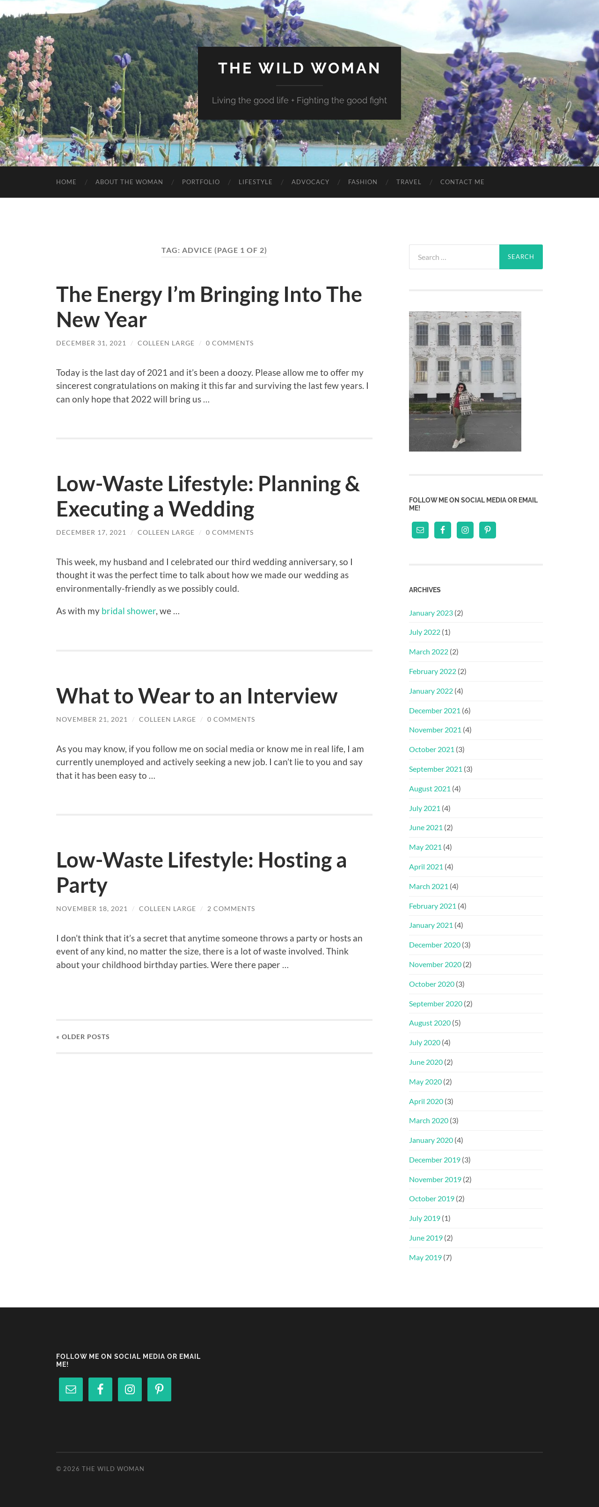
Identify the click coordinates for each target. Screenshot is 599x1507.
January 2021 (431, 924)
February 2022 (432, 671)
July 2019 (424, 1217)
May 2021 (425, 846)
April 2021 (426, 866)
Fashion (363, 182)
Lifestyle (256, 182)
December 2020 (434, 944)
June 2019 (426, 1237)
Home (66, 182)
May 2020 (425, 1081)
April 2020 (426, 1101)
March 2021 (428, 886)
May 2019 (425, 1257)
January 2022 (431, 690)
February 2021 (432, 905)
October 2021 (431, 749)
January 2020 (431, 1139)
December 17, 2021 (91, 532)
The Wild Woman (299, 68)
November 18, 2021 (92, 908)
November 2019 (435, 1179)
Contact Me (462, 182)
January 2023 (431, 612)
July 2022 (424, 631)
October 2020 (431, 983)
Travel (409, 182)
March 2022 (428, 651)
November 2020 (435, 964)
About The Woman (129, 182)
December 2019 (434, 1159)
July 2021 (424, 808)
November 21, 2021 (92, 719)
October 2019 (431, 1198)
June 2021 (426, 827)
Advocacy (310, 182)
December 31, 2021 (91, 343)
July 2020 (424, 1042)
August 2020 (430, 1022)
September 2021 (435, 768)
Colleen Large (166, 343)
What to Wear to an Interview (197, 695)
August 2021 (430, 788)
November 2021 (435, 729)
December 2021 (434, 710)
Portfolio (201, 182)
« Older (83, 1037)
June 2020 (426, 1061)
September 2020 (435, 1003)
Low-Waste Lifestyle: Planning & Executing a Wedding (208, 496)
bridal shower (129, 610)
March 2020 (428, 1120)
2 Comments (231, 908)
